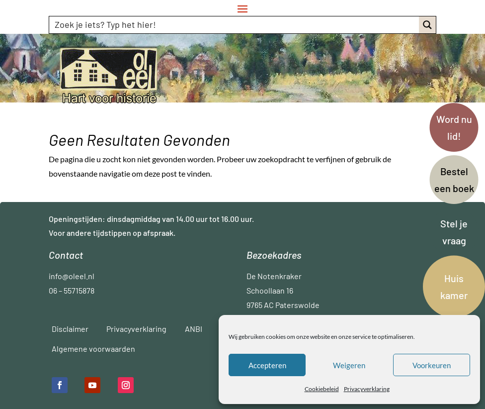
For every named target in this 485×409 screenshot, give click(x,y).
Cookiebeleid (322, 389)
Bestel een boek (454, 179)
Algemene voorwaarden (93, 348)
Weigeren (349, 365)
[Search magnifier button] (427, 24)
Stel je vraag (454, 231)
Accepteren (267, 365)
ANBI (193, 328)
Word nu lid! (454, 127)
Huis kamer (454, 286)
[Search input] (235, 24)
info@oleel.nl (71, 276)
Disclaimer (70, 328)
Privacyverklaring (367, 389)
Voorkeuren (431, 365)
